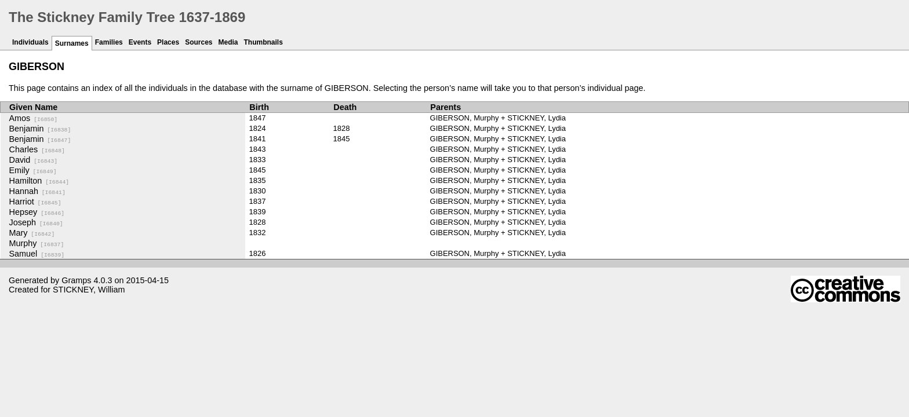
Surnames (72, 43)
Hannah (37, 191)
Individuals (30, 42)
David (33, 159)
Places (168, 42)
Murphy (36, 243)
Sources (198, 42)
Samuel (37, 253)
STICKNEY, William (89, 289)
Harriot (35, 201)
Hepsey (37, 212)
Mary (32, 232)
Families (109, 42)
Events (140, 42)
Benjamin (40, 128)
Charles (37, 149)
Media (228, 42)
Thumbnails (263, 42)
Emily (33, 170)
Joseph (36, 222)
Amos (33, 118)
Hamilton (39, 180)
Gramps (76, 280)
